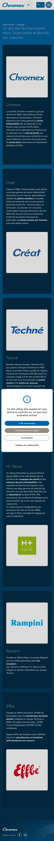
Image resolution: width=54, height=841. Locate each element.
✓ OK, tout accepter (27, 423)
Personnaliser (27, 437)
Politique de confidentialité (27, 445)
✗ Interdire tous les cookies (27, 430)
